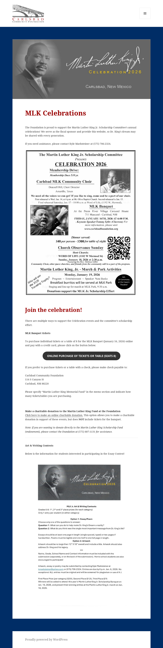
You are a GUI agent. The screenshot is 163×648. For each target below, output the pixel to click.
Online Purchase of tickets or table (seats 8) (81, 356)
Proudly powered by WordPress (46, 639)
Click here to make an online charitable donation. (54, 415)
